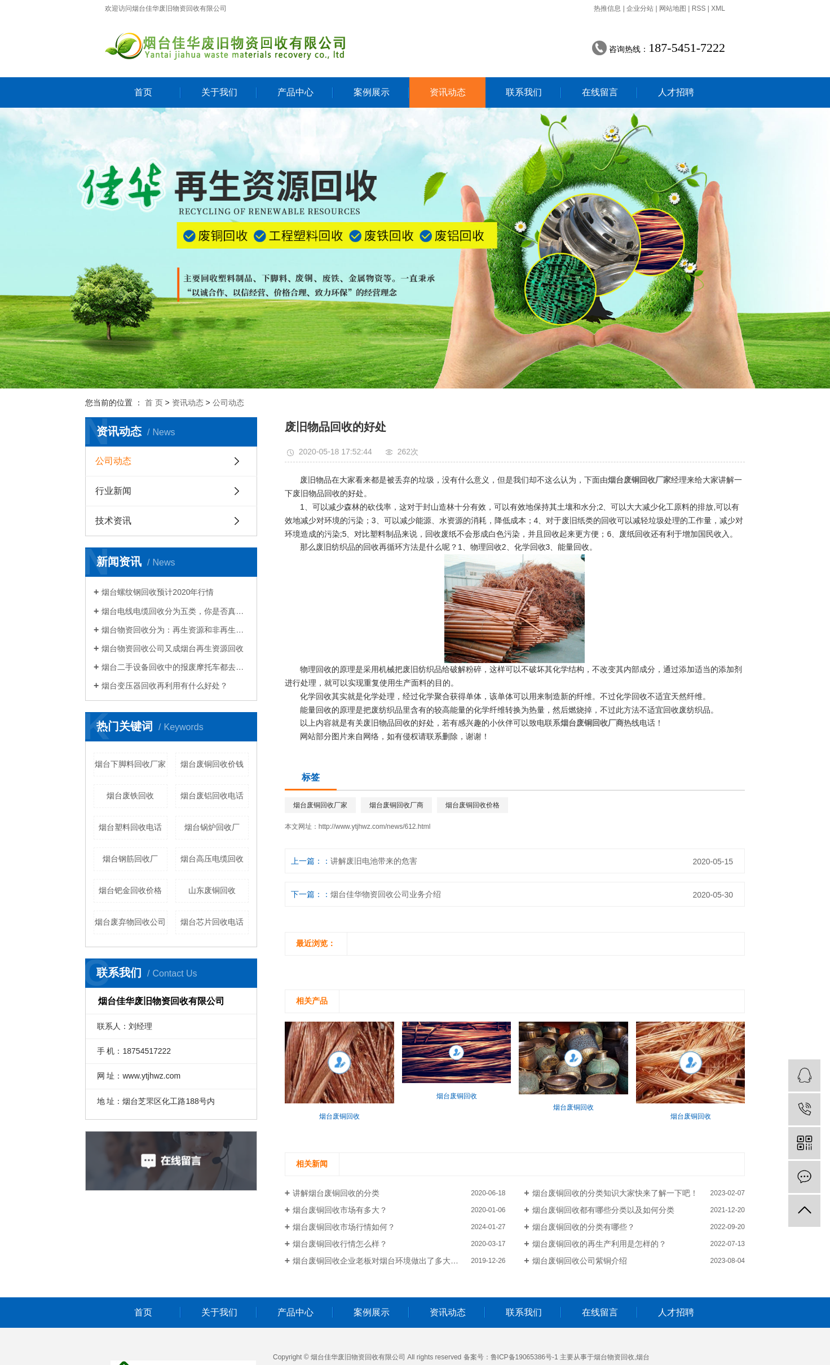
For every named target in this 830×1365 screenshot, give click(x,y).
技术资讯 (113, 520)
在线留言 (600, 92)
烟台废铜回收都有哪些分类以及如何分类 (603, 1209)
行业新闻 (113, 491)
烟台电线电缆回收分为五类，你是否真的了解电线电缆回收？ (175, 611)
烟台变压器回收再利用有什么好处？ (164, 685)
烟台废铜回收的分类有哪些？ (583, 1226)
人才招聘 (676, 92)
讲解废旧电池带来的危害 (373, 860)
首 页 (154, 402)
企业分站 (640, 8)
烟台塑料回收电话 (130, 827)
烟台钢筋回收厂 (130, 858)
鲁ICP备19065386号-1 (524, 1357)
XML (718, 8)
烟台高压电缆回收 (212, 858)
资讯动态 (448, 92)
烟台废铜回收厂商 (396, 805)
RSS (699, 8)
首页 (143, 92)
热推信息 (607, 8)
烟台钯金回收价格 (130, 890)
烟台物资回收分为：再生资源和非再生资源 (175, 629)
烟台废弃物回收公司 (130, 921)
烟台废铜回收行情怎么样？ (340, 1243)
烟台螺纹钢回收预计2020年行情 (157, 592)
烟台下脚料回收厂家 (130, 763)
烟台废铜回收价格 (472, 805)
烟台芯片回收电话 (212, 921)
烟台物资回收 (614, 1357)
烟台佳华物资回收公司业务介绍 (385, 894)
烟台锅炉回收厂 (212, 827)
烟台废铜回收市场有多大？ (340, 1209)
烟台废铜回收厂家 (320, 805)
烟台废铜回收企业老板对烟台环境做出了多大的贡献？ (387, 1260)
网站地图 (672, 8)
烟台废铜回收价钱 (212, 763)
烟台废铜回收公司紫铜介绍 (579, 1260)
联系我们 (524, 92)
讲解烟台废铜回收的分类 (336, 1193)
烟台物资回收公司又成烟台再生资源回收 (172, 648)
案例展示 (372, 92)
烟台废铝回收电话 (212, 795)
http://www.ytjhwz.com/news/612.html (375, 827)
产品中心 (295, 92)
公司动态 (228, 402)
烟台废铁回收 (130, 795)
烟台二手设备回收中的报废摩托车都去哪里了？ (175, 667)
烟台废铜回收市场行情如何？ (344, 1226)
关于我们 (219, 92)
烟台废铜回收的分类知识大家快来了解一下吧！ (615, 1193)
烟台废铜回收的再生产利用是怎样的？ (599, 1243)
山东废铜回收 (212, 890)
